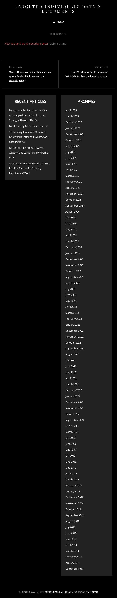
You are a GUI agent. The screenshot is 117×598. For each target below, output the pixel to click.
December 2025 (74, 134)
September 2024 (74, 205)
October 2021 (73, 414)
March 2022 (72, 384)
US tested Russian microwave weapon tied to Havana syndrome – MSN (29, 152)
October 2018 (73, 509)
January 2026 (72, 128)
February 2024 (73, 247)
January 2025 (72, 187)
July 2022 (70, 360)
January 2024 (72, 253)
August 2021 (72, 426)
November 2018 (74, 503)
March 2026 (72, 116)
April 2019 (71, 473)
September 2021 (74, 420)
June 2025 (70, 158)
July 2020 (70, 438)
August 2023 (72, 283)
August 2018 (72, 521)
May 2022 (70, 372)
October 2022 (73, 342)
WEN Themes (92, 591)
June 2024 (70, 223)
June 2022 (70, 366)
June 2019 (70, 461)
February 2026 (73, 122)
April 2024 (71, 235)
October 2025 (73, 140)
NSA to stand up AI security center (26, 43)
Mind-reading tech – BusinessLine (28, 126)
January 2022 (72, 396)
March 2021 (72, 432)
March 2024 (72, 241)
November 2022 (74, 336)
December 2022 (74, 330)
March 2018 (72, 551)
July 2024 (70, 217)
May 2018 (70, 539)
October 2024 (73, 199)
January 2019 (72, 491)
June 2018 (70, 533)
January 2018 (72, 563)
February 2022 (73, 390)
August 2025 (72, 146)
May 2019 (70, 467)
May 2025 (70, 164)
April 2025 (71, 170)
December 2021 (74, 402)
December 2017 (74, 569)
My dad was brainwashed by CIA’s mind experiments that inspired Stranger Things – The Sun (28, 115)
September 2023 (74, 277)
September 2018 (74, 515)
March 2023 (72, 312)
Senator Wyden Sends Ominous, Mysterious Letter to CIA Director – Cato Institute (29, 137)
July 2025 (70, 152)
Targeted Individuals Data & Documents (58, 9)
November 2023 (74, 265)
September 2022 (74, 348)
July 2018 (70, 527)
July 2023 (70, 289)
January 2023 (72, 324)
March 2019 (72, 479)
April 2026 (71, 110)
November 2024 (74, 193)
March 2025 (72, 176)
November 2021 (74, 408)
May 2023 (70, 301)
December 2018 (74, 497)
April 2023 (71, 307)
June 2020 (70, 443)
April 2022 (71, 378)
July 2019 (70, 455)
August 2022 (72, 354)
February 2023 (73, 318)
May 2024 (70, 229)
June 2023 (70, 295)
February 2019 (73, 485)
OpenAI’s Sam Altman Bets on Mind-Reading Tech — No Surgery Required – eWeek (29, 168)
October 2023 (73, 271)
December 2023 (74, 259)
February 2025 (73, 182)
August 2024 (72, 211)
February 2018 (73, 557)
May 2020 (70, 449)
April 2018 (71, 545)
